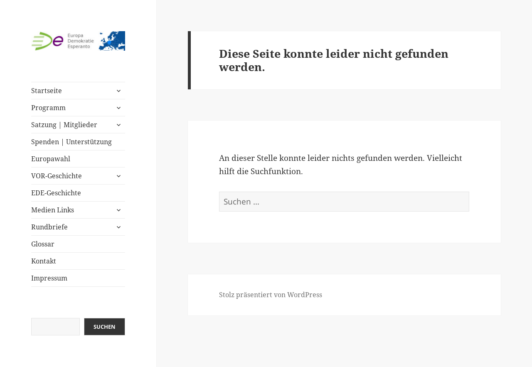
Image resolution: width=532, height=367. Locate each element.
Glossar (42, 244)
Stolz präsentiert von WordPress (270, 294)
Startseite (46, 90)
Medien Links (52, 209)
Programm (48, 107)
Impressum (49, 278)
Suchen (105, 326)
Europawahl (50, 158)
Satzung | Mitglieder (64, 124)
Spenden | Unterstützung (71, 141)
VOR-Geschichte (56, 175)
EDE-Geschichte (56, 192)
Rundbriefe (49, 227)
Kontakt (43, 261)
